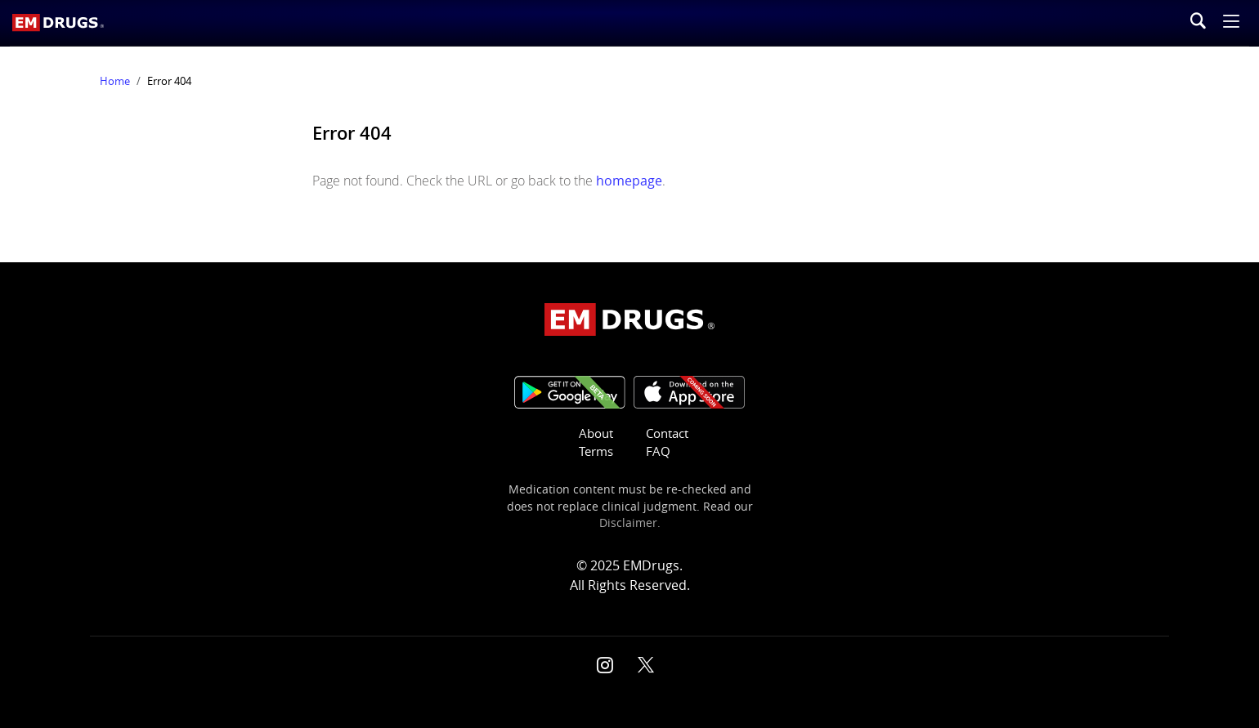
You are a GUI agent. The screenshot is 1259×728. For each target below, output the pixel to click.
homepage (629, 181)
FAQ (658, 451)
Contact (667, 433)
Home (115, 81)
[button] (1231, 23)
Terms (596, 451)
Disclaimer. (630, 523)
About (596, 433)
